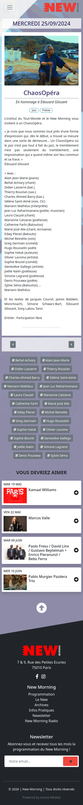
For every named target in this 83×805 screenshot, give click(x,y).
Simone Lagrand (54, 447)
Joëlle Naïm (24, 447)
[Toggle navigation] (10, 7)
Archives (41, 704)
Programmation (41, 694)
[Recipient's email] (34, 761)
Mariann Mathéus (18, 386)
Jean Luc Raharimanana (58, 386)
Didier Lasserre (24, 369)
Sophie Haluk (25, 429)
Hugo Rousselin (56, 421)
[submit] (70, 761)
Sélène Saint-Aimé (61, 377)
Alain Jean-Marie (55, 360)
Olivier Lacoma (55, 429)
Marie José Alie (56, 403)
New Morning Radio (41, 720)
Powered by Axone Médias (41, 797)
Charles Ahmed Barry (22, 377)
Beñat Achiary (24, 360)
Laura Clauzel (21, 395)
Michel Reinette (54, 412)
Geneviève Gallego (56, 438)
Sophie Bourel (22, 438)
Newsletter (41, 715)
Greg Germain (24, 421)
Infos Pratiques (41, 710)
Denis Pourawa (28, 455)
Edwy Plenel (24, 412)
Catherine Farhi (25, 403)
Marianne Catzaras (55, 395)
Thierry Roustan (56, 369)
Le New (41, 699)
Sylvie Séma (57, 455)
